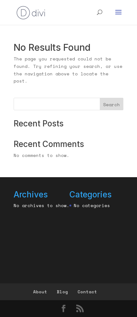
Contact (87, 291)
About (40, 291)
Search (111, 104)
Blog (62, 291)
